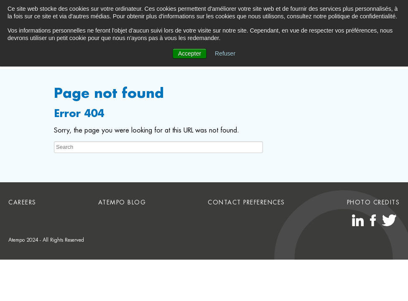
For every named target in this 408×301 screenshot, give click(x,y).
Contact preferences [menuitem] (246, 202)
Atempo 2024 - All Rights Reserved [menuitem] (46, 239)
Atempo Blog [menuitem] (122, 202)
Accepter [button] (189, 53)
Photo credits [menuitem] (373, 202)
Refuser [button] (225, 53)
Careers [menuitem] (22, 202)
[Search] (158, 147)
